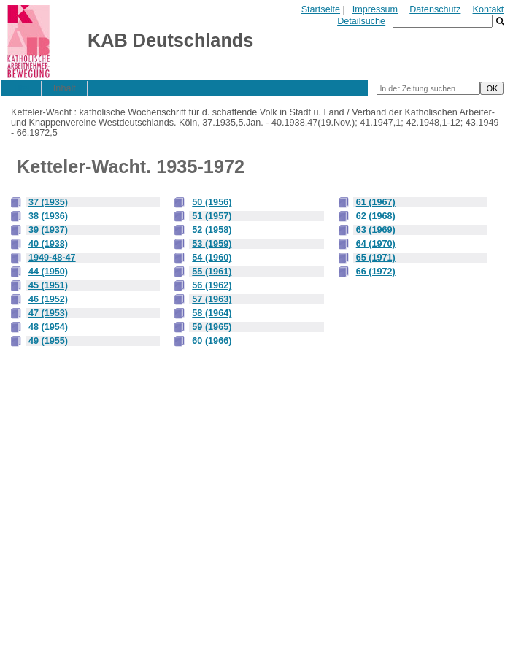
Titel (20, 88)
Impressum (375, 9)
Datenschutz (434, 9)
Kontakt (488, 9)
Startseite (320, 9)
